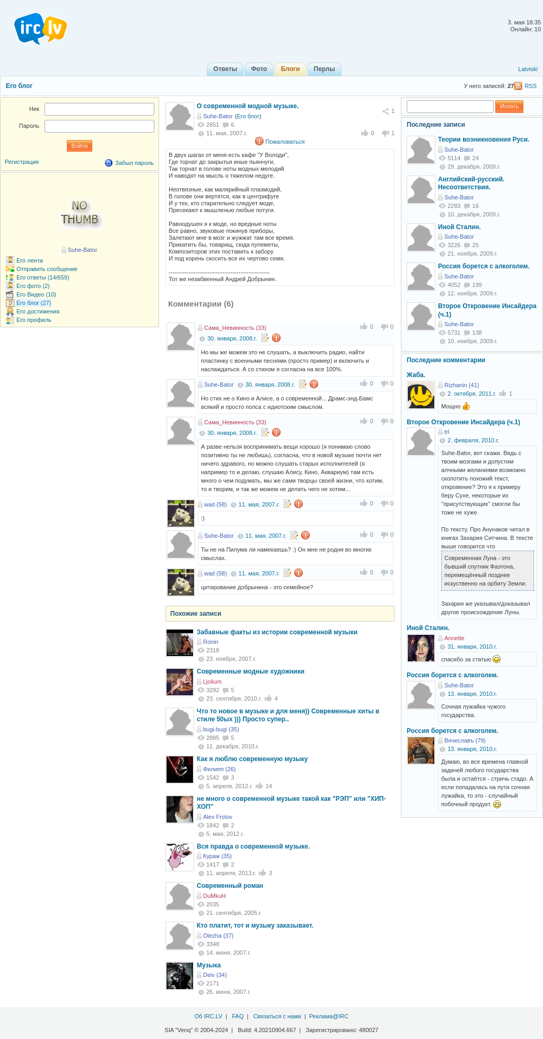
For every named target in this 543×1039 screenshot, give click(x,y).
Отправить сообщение (46, 269)
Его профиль (33, 320)
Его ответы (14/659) (42, 277)
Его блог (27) (33, 303)
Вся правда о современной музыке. (253, 846)
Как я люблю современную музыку (252, 759)
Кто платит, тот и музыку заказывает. (255, 925)
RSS (530, 86)
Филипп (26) (219, 769)
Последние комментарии (446, 360)
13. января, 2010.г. (472, 694)
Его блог (19, 86)
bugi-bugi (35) (221, 729)
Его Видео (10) (36, 294)
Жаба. (416, 375)
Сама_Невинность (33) (235, 328)
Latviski (528, 69)
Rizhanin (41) (461, 385)
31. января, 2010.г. (472, 646)
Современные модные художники (250, 671)
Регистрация (22, 162)
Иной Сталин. (459, 227)
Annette (454, 638)
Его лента (29, 260)
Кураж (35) (217, 856)
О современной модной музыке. (248, 106)
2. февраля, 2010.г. (473, 440)
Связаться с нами (277, 1016)
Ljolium (212, 681)
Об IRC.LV (209, 1016)
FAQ (237, 1016)
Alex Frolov (217, 817)
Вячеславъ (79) (465, 740)
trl (446, 432)
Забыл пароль (134, 163)
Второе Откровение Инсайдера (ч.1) (463, 422)
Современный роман (230, 885)
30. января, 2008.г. (232, 338)
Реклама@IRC (328, 1016)
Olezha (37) (218, 935)
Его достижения (37, 311)
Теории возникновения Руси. (483, 139)
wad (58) (215, 504)
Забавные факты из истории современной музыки (277, 632)
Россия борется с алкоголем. (484, 266)
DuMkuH (214, 896)
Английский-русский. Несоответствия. (471, 183)
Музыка (209, 965)
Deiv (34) (215, 975)
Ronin (210, 642)
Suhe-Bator (218, 116)
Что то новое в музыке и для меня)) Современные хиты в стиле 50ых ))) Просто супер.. (288, 715)
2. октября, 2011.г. (472, 393)
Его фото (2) (33, 286)
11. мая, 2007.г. (259, 504)
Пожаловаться (285, 141)
